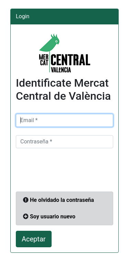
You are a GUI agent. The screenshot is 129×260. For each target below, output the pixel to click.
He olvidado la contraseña (62, 200)
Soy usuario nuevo (52, 216)
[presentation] (68, 169)
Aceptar (34, 239)
